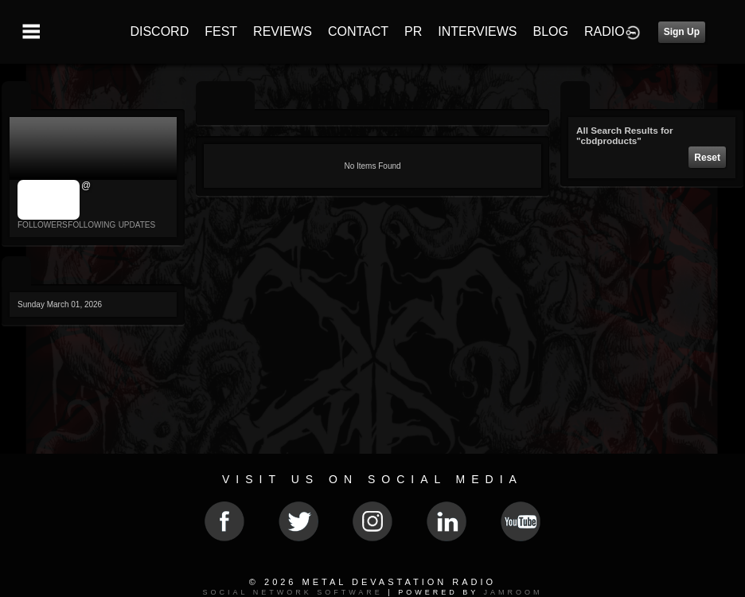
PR (413, 31)
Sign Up (682, 31)
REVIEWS (282, 31)
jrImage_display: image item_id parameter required (49, 199)
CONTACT (358, 31)
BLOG (550, 31)
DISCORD (159, 31)
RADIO (604, 31)
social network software (292, 592)
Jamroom (513, 592)
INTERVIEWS (477, 31)
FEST (221, 31)
